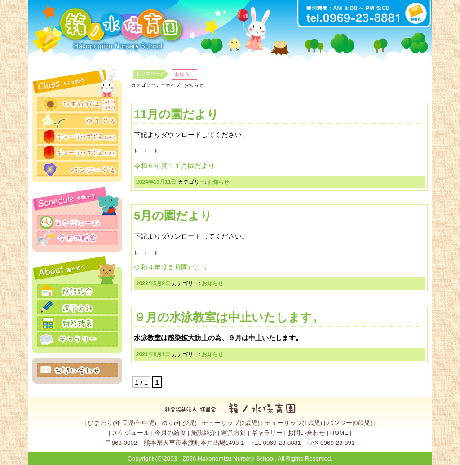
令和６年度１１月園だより (174, 165)
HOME (339, 433)
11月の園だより (176, 114)
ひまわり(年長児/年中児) (122, 423)
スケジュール (131, 433)
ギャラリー (267, 433)
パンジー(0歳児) (349, 423)
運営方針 (233, 433)
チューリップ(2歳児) (231, 423)
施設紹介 (203, 433)
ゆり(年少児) (179, 423)
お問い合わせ (306, 433)
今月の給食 (170, 433)
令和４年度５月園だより (171, 267)
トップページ (150, 73)
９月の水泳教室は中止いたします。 (229, 317)
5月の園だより (173, 215)
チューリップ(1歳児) (294, 423)
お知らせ (218, 182)
